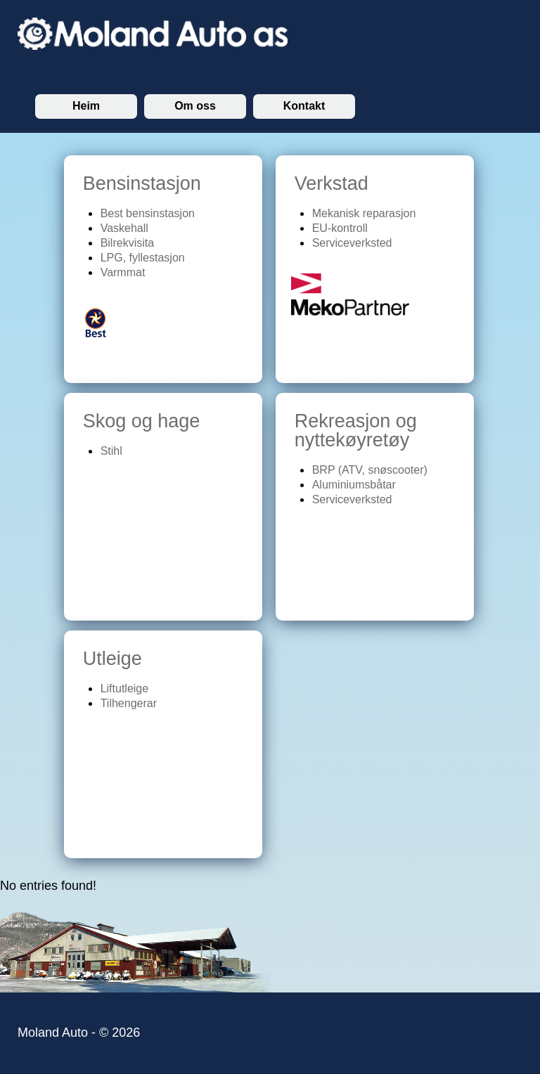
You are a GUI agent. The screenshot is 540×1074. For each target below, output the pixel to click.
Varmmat (123, 272)
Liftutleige (125, 688)
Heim (86, 106)
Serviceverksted (352, 243)
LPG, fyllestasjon (143, 258)
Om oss (195, 106)
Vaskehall (124, 228)
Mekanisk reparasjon (364, 213)
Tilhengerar (129, 703)
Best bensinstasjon (148, 213)
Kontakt (304, 106)
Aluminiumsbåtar (354, 485)
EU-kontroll (340, 228)
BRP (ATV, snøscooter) (370, 470)
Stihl (111, 451)
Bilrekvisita (127, 243)
